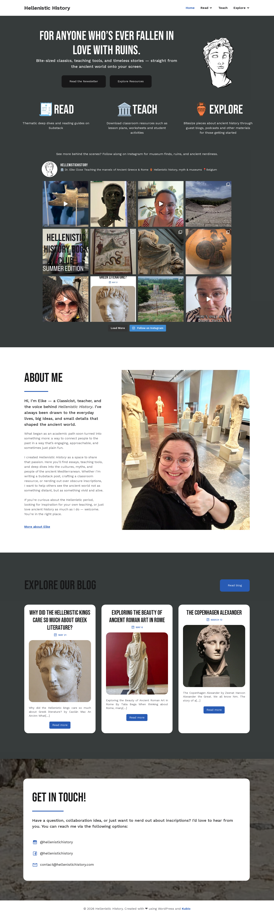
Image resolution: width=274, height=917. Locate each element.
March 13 (214, 620)
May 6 (137, 627)
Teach (223, 8)
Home (190, 8)
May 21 (59, 635)
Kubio (186, 908)
